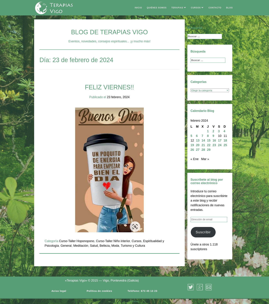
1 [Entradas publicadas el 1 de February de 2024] (208, 131)
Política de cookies (99, 291)
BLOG (229, 8)
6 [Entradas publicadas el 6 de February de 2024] (197, 136)
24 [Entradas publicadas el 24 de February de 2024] (219, 145)
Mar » (205, 159)
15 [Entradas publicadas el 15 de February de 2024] (208, 140)
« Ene (195, 159)
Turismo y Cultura (133, 245)
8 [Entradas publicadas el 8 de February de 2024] (208, 136)
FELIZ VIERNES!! (109, 87)
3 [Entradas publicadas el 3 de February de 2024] (219, 131)
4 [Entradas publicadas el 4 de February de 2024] (224, 131)
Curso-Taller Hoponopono (76, 241)
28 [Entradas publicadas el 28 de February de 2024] (203, 149)
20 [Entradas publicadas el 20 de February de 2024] (198, 145)
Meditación (80, 245)
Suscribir (203, 232)
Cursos (136, 241)
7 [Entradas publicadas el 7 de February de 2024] (202, 136)
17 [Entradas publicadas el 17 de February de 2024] (219, 140)
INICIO (138, 8)
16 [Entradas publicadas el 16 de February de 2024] (214, 140)
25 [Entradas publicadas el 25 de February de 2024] (225, 145)
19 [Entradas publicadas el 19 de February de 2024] (192, 145)
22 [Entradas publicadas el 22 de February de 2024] (208, 145)
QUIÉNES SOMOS (157, 8)
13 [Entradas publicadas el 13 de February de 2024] (198, 140)
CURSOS (197, 8)
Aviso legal (58, 291)
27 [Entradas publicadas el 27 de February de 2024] (198, 149)
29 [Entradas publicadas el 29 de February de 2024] (208, 149)
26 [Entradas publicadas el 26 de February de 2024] (192, 149)
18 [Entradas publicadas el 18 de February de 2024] (225, 140)
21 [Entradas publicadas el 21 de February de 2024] (203, 145)
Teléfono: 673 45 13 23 (142, 291)
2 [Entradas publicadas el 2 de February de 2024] (213, 131)
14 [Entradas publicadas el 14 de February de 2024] (203, 140)
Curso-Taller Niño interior (113, 241)
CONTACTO (214, 8)
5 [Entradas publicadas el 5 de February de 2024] (191, 136)
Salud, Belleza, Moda (104, 245)
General (66, 245)
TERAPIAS (178, 8)
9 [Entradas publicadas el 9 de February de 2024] (213, 136)
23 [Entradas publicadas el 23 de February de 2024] (214, 145)
